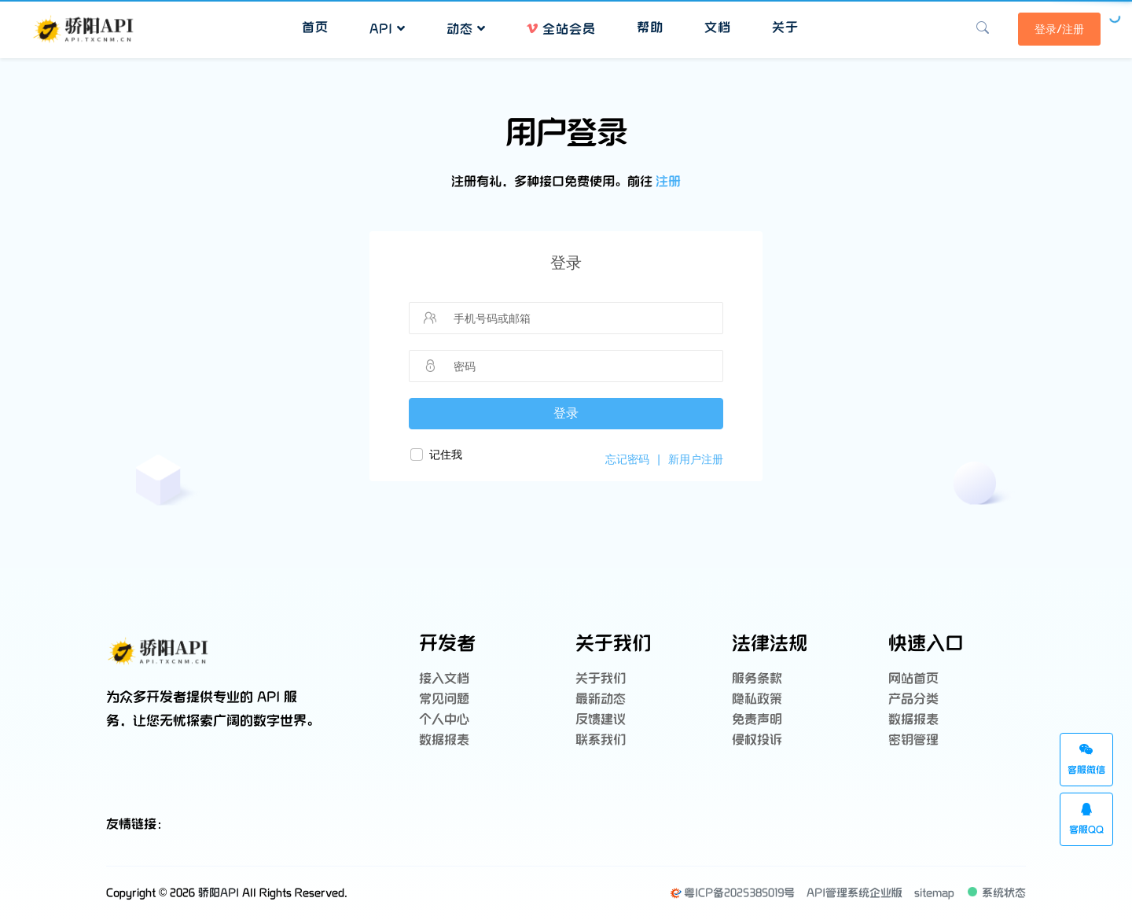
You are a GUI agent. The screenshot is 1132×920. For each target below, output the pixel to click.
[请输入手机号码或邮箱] (579, 318)
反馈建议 (600, 719)
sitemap (934, 893)
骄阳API (218, 893)
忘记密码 (627, 459)
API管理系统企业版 (854, 893)
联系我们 (600, 740)
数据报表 (444, 740)
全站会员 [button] (561, 29)
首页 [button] (315, 27)
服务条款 (757, 679)
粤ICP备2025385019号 (732, 893)
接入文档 (444, 679)
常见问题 (444, 699)
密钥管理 (913, 740)
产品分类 (913, 699)
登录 (566, 413)
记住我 (445, 454)
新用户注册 (695, 459)
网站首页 (913, 679)
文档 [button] (717, 27)
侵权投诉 (757, 740)
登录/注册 (1059, 29)
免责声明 (757, 719)
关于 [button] (785, 27)
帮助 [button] (650, 27)
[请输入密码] (579, 366)
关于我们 (600, 679)
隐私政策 (757, 699)
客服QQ (1086, 819)
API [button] (387, 29)
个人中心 (444, 719)
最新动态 (600, 699)
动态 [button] (466, 29)
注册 (668, 182)
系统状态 (998, 893)
